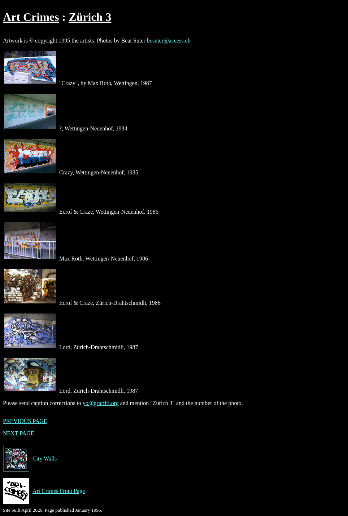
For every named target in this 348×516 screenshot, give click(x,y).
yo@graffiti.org (101, 403)
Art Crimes (31, 16)
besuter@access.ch (169, 40)
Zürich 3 (90, 16)
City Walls (30, 458)
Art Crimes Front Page (44, 491)
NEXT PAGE (18, 433)
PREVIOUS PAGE (25, 421)
